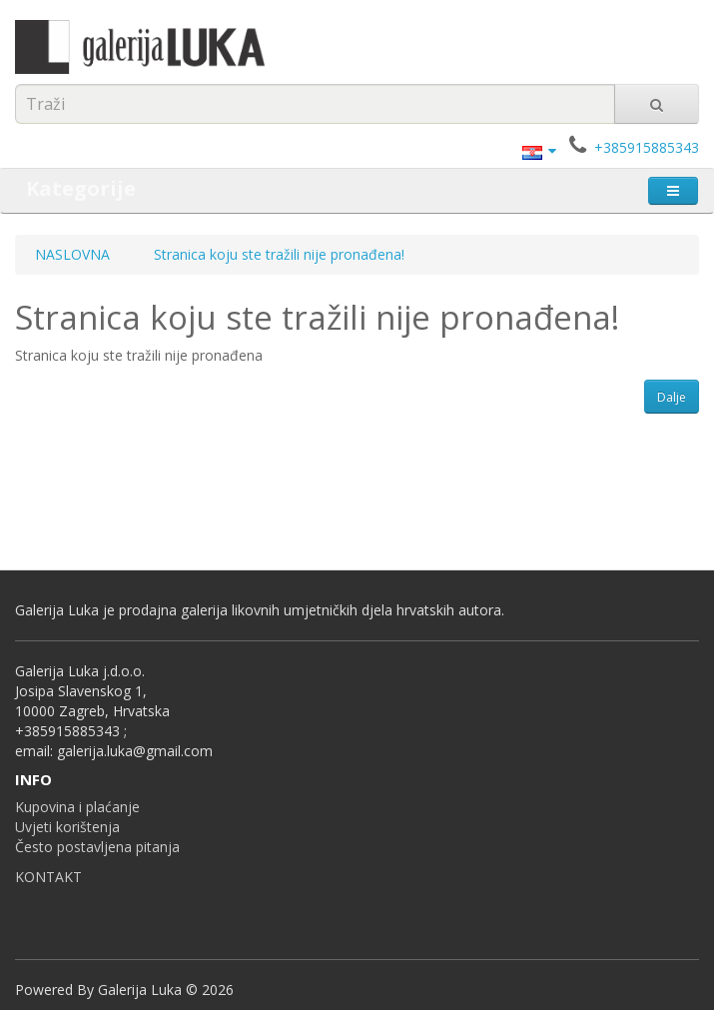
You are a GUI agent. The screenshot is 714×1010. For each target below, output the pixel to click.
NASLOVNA (72, 254)
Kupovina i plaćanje (77, 806)
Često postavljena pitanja (97, 846)
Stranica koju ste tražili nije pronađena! (279, 254)
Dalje (671, 397)
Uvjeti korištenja (67, 826)
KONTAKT (48, 876)
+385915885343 (646, 147)
